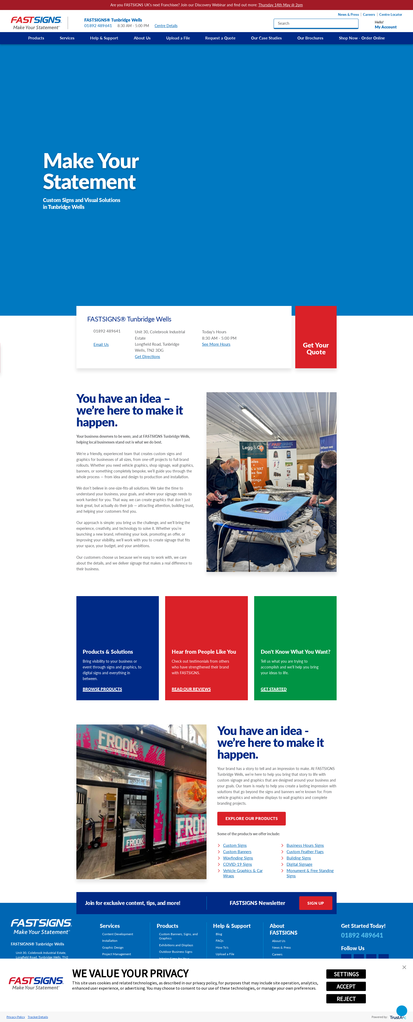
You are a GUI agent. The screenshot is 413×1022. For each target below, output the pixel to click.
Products (36, 38)
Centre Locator (390, 15)
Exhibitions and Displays (176, 945)
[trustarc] (397, 1017)
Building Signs (299, 857)
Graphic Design (113, 947)
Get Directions (147, 356)
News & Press (348, 15)
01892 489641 (98, 25)
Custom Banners (237, 851)
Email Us (101, 344)
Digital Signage (299, 864)
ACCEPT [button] (346, 986)
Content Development (117, 934)
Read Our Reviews (191, 689)
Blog (219, 934)
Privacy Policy (16, 1017)
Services (67, 38)
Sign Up (315, 903)
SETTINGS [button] (346, 974)
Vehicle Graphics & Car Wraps (243, 873)
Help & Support (104, 38)
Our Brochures (310, 38)
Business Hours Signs (305, 845)
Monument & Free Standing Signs (310, 873)
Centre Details (168, 25)
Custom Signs (235, 845)
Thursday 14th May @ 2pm (280, 5)
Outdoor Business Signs (175, 951)
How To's (222, 947)
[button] (404, 967)
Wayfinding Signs (238, 857)
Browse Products (102, 689)
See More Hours (216, 344)
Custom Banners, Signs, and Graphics (178, 936)
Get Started (274, 689)
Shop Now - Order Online (362, 38)
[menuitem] (36, 38)
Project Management (116, 954)
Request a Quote (220, 38)
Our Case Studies (266, 38)
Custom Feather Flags (305, 851)
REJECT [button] (346, 999)
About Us (142, 38)
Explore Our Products (251, 818)
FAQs (219, 940)
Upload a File (178, 38)
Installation (109, 940)
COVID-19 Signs (237, 864)
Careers (369, 15)
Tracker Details (38, 1017)
